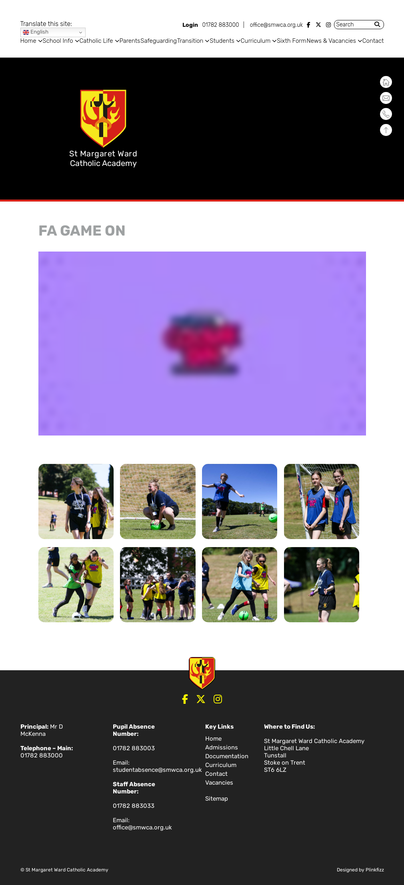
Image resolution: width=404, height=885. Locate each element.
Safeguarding (158, 40)
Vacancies (219, 782)
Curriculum (255, 40)
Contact (373, 40)
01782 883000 (220, 25)
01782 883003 (134, 748)
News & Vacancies (331, 40)
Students (222, 40)
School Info (58, 40)
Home (28, 40)
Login (190, 25)
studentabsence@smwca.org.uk (157, 769)
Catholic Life (96, 40)
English (35, 32)
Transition (190, 40)
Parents (129, 40)
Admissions (221, 747)
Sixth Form (291, 40)
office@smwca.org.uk (276, 25)
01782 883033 (133, 805)
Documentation (226, 756)
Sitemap (216, 798)
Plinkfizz (375, 870)
